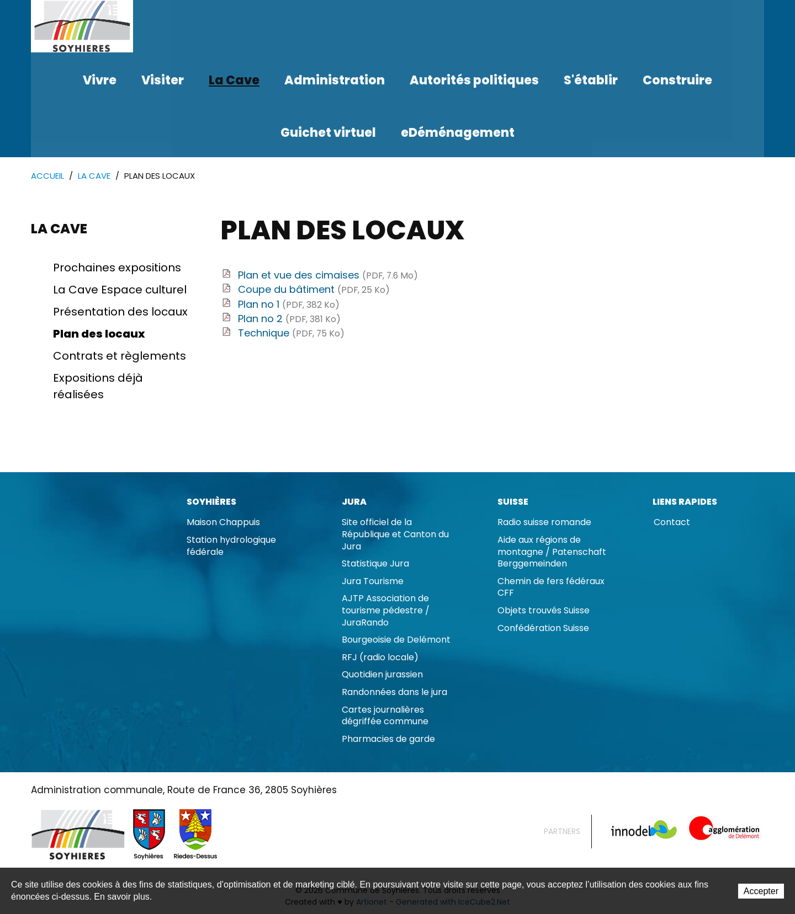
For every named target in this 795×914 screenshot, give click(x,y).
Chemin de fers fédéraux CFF (551, 587)
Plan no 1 (289, 305)
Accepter (761, 891)
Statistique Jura (375, 564)
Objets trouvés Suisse (543, 611)
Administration (334, 80)
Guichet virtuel (328, 132)
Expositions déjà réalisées (98, 387)
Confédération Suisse (543, 628)
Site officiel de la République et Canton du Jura (395, 534)
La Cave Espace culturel (120, 290)
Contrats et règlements (119, 356)
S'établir (591, 80)
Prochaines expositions (117, 268)
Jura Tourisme (373, 581)
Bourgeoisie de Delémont (396, 640)
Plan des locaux (99, 334)
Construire (677, 80)
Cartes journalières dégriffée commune (385, 716)
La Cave (234, 80)
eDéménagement (458, 132)
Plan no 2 (289, 319)
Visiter (162, 80)
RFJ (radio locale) (380, 657)
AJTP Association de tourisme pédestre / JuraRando (386, 610)
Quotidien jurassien (382, 675)
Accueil (47, 176)
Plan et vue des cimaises (328, 275)
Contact (672, 522)
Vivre (99, 80)
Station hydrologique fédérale (231, 546)
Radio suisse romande (544, 522)
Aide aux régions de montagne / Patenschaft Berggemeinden (551, 552)
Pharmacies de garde (388, 739)
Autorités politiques (474, 80)
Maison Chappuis (223, 522)
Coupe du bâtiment (314, 290)
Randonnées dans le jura (394, 692)
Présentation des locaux (120, 312)
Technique (291, 333)
